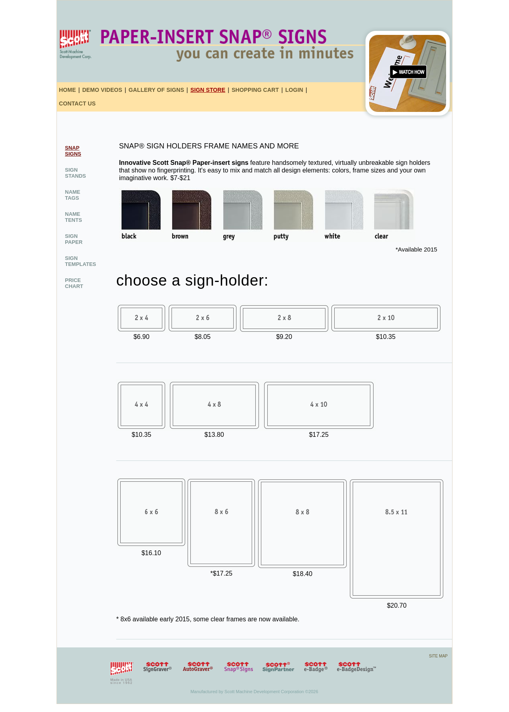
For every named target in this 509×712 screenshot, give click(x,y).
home (67, 90)
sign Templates (80, 261)
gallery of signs (156, 90)
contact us (77, 103)
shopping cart (255, 90)
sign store (207, 90)
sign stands (75, 173)
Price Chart (74, 283)
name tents (73, 217)
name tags (72, 195)
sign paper (74, 239)
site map (438, 656)
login (294, 90)
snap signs (73, 151)
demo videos (102, 90)
